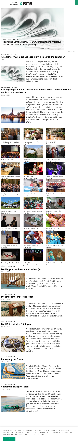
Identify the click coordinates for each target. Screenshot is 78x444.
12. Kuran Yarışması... (7, 159)
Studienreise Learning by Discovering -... (8, 212)
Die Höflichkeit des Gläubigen (16, 324)
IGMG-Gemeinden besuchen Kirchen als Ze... (10, 143)
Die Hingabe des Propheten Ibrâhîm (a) (20, 269)
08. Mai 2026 (5, 59)
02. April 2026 (5, 389)
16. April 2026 (5, 327)
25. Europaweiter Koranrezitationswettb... (31, 177)
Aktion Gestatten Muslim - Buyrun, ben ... (31, 229)
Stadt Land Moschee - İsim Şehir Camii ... (54, 212)
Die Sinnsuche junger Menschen (17, 296)
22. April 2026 (5, 299)
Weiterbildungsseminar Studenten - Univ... (53, 160)
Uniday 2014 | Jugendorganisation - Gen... (32, 264)
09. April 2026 (5, 362)
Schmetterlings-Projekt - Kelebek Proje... (53, 229)
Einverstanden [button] (9, 439)
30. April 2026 (5, 95)
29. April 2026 (5, 272)
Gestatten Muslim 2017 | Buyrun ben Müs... (31, 143)
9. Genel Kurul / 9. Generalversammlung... (53, 143)
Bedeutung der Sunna (12, 359)
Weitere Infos (41, 434)
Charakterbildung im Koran (15, 386)
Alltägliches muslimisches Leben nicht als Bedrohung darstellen (33, 56)
